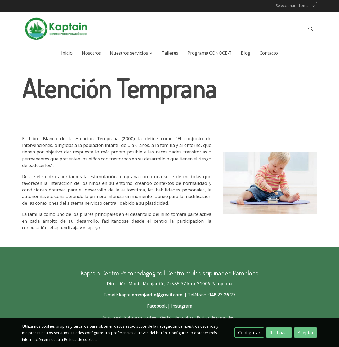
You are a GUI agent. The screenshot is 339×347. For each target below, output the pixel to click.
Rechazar (279, 333)
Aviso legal (111, 317)
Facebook (157, 306)
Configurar (249, 333)
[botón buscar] (310, 28)
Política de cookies (140, 317)
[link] (56, 28)
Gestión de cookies (177, 317)
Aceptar (306, 333)
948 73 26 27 (221, 295)
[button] (131, 53)
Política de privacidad (215, 317)
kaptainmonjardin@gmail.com (150, 295)
